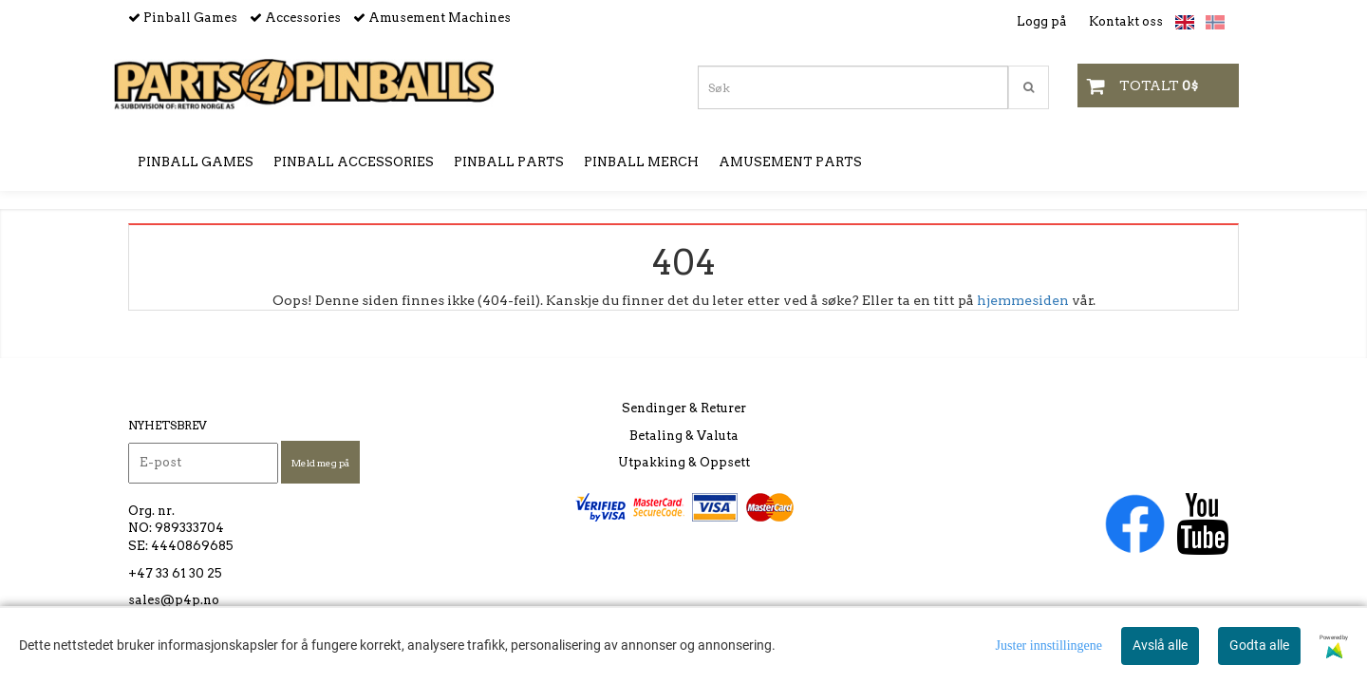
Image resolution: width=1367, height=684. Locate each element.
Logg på (1042, 21)
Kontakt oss (1126, 21)
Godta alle (1259, 645)
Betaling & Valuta (684, 435)
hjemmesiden (1023, 300)
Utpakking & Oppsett (684, 462)
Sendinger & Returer (684, 408)
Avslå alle (1160, 645)
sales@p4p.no (173, 600)
